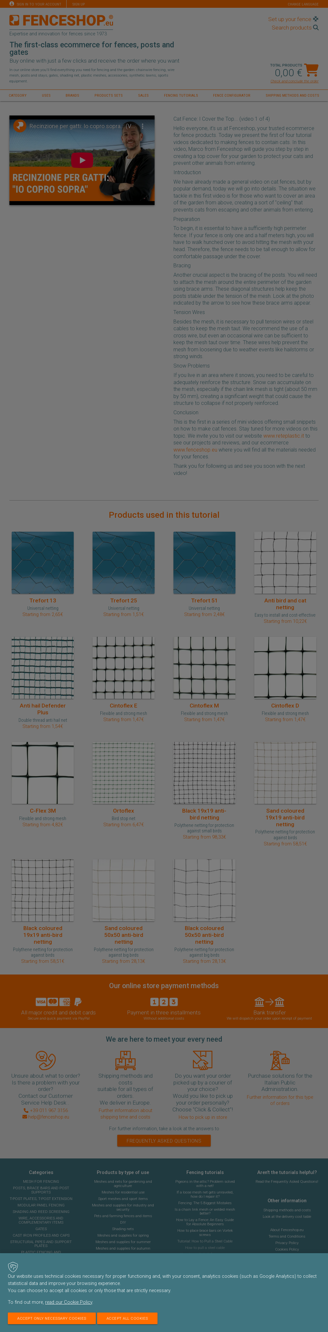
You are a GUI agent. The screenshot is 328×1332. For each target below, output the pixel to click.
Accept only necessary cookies (51, 1318)
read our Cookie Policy (68, 1302)
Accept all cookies (127, 1318)
